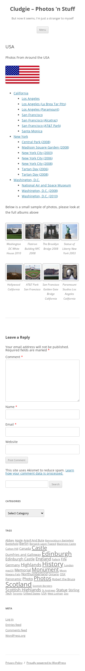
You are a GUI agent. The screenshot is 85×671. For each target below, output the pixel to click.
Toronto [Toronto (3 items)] (17, 593)
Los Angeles (31, 98)
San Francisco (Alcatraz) (40, 120)
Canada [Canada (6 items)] (25, 548)
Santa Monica (32, 131)
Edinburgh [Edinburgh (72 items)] (57, 553)
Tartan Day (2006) (35, 169)
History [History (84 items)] (52, 563)
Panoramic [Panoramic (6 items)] (13, 579)
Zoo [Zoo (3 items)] (66, 593)
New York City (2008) (37, 163)
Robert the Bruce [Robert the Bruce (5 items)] (63, 579)
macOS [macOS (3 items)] (9, 570)
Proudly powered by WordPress (46, 663)
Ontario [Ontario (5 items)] (54, 574)
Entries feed (13, 625)
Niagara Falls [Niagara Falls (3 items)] (12, 574)
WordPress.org (15, 636)
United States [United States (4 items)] (31, 593)
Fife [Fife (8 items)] (64, 559)
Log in (9, 619)
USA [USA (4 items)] (44, 593)
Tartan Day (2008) (35, 174)
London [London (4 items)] (68, 565)
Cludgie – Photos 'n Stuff (42, 8)
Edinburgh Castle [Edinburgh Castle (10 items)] (20, 559)
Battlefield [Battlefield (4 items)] (11, 544)
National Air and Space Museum (46, 185)
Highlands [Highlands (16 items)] (31, 564)
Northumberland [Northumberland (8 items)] (34, 574)
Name (11, 407)
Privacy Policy (13, 663)
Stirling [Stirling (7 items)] (73, 590)
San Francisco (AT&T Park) (41, 125)
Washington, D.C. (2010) (40, 196)
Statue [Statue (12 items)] (62, 589)
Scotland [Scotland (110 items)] (18, 584)
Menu (42, 29)
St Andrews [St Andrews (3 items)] (48, 590)
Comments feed (16, 630)
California (21, 93)
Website (11, 442)
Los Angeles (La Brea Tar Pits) (44, 104)
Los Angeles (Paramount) (40, 109)
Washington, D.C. (27, 180)
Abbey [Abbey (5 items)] (9, 540)
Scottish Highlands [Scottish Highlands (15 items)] (23, 589)
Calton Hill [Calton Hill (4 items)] (11, 549)
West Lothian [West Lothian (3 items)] (55, 593)
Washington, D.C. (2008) (40, 191)
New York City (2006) (37, 158)
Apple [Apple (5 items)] (19, 540)
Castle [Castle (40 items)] (39, 547)
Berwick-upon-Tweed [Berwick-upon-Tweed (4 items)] (42, 544)
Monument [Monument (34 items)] (45, 569)
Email (11, 424)
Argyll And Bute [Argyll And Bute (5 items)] (34, 540)
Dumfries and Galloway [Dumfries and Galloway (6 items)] (23, 554)
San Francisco (32, 115)
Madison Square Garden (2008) (45, 147)
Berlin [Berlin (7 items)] (24, 543)
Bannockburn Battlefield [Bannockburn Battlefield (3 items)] (59, 540)
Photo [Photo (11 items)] (27, 578)
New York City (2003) (37, 153)
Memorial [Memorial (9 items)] (23, 570)
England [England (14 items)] (43, 558)
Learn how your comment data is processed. (39, 471)
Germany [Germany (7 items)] (12, 565)
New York (21, 136)
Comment (14, 357)
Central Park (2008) (36, 142)
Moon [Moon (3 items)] (63, 570)
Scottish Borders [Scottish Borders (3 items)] (42, 585)
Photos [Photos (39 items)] (42, 578)
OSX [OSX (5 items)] (63, 574)
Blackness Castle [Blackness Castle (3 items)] (66, 543)
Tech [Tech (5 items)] (8, 593)
